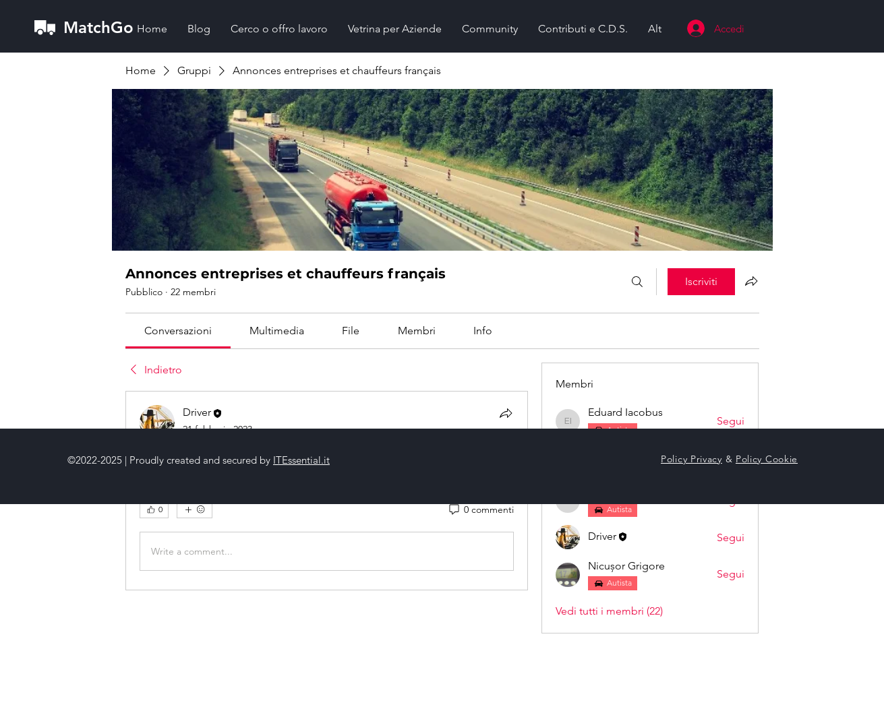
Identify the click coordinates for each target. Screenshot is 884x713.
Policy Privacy (691, 459)
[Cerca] (637, 281)
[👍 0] (154, 509)
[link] (178, 330)
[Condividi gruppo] (751, 281)
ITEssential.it (301, 460)
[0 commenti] (480, 510)
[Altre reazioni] (194, 509)
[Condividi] (506, 413)
